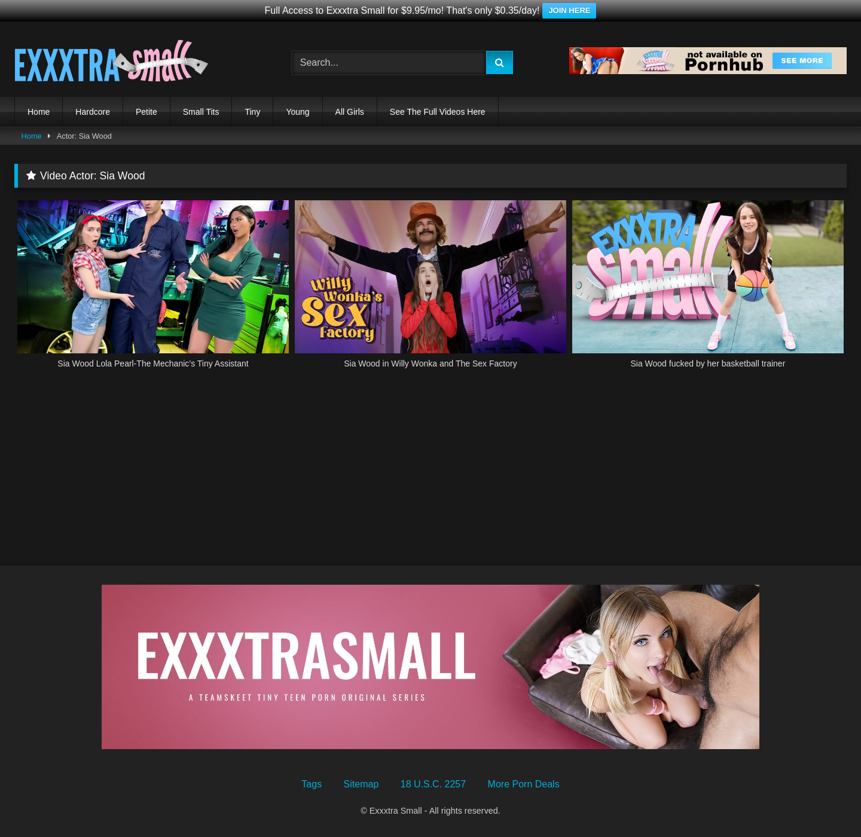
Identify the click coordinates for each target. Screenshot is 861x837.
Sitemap (361, 784)
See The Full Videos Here (438, 112)
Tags (311, 784)
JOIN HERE (569, 10)
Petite (146, 112)
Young (297, 112)
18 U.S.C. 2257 (433, 784)
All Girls (349, 112)
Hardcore (92, 112)
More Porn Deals (524, 784)
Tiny (252, 112)
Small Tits (201, 112)
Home (39, 112)
